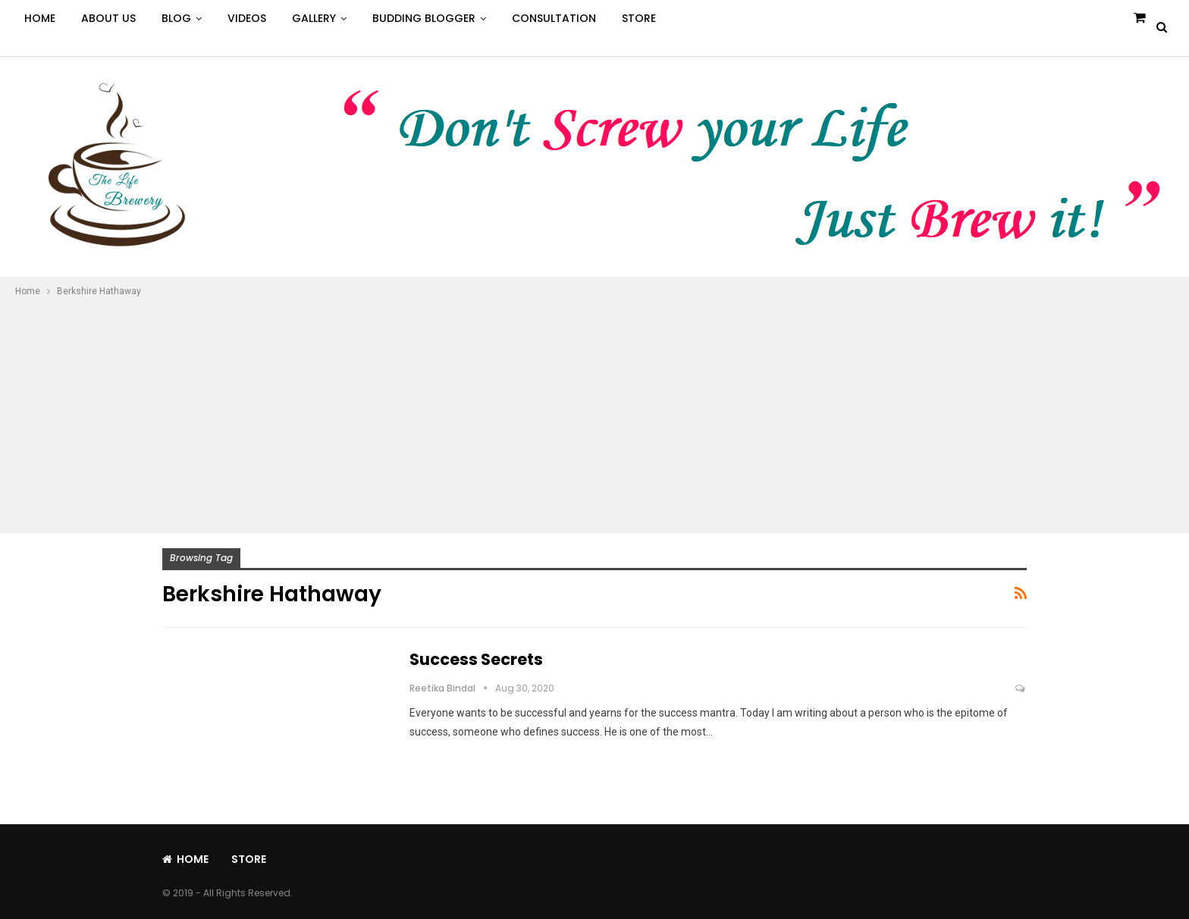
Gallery (314, 18)
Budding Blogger (423, 18)
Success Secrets (476, 659)
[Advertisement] (594, 413)
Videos (246, 18)
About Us (108, 18)
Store (639, 18)
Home (39, 18)
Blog (176, 18)
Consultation (554, 18)
